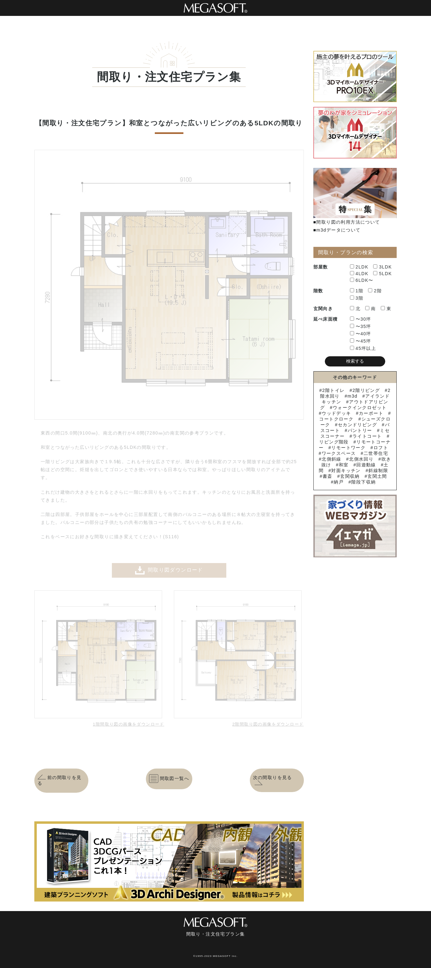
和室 (344, 464)
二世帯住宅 (376, 453)
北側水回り (361, 459)
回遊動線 (366, 464)
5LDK (382, 273)
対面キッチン (345, 470)
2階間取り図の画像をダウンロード (268, 724)
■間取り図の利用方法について (346, 222)
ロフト (380, 447)
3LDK (382, 266)
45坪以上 (363, 348)
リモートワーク (348, 447)
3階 (357, 298)
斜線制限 (378, 470)
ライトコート (367, 436)
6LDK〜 (361, 280)
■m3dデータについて (337, 230)
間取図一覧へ (169, 778)
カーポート (371, 413)
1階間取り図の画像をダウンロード (128, 724)
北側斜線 (331, 459)
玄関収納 (350, 476)
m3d (352, 396)
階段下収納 (363, 481)
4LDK (359, 273)
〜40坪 (360, 333)
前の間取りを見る (60, 780)
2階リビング (366, 390)
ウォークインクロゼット (360, 407)
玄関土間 (377, 476)
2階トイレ (333, 390)
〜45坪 (360, 341)
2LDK (359, 266)
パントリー (360, 430)
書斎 (327, 476)
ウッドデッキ (336, 413)
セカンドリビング (357, 424)
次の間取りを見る (272, 780)
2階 (375, 290)
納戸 (339, 481)
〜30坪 (360, 319)
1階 (357, 290)
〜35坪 (360, 326)
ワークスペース (339, 453)
